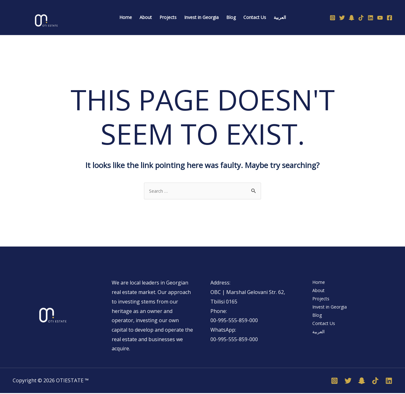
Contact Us (322, 330)
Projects (319, 302)
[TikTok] (361, 18)
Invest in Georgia (329, 312)
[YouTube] (380, 18)
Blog (315, 321)
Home (316, 283)
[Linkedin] (370, 18)
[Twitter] (342, 18)
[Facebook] (389, 18)
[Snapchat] (351, 18)
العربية (316, 340)
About (316, 293)
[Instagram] (332, 18)
